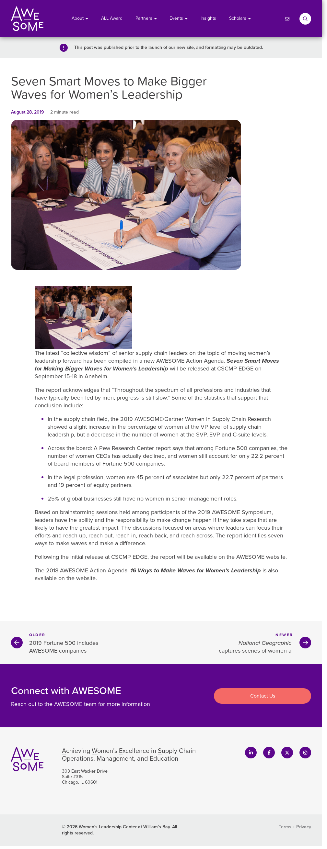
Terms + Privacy (295, 826)
